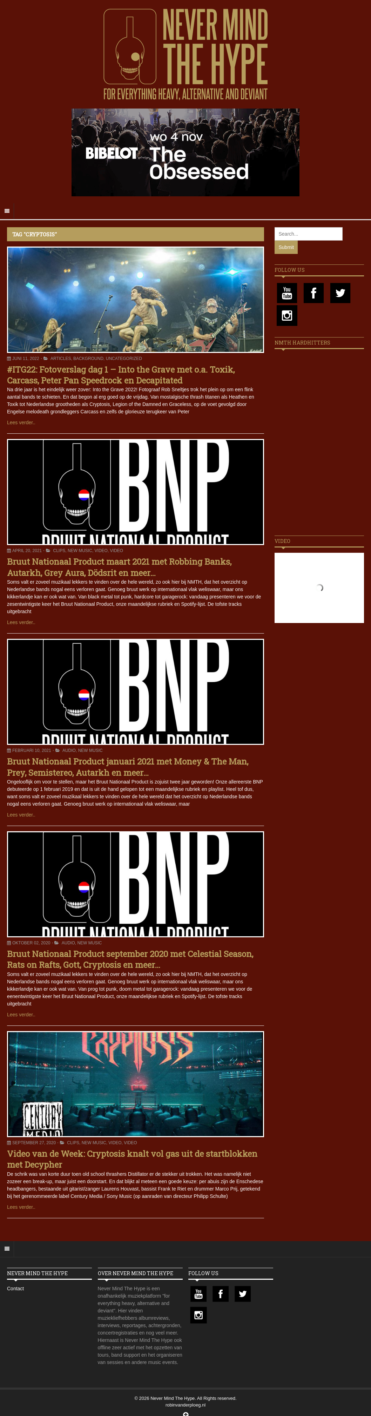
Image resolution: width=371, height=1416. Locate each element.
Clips (59, 550)
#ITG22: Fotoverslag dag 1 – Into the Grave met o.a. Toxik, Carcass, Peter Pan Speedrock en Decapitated (121, 375)
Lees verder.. (21, 422)
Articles (60, 358)
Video (101, 550)
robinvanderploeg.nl (185, 1405)
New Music (80, 550)
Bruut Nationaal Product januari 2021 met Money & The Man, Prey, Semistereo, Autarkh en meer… (127, 767)
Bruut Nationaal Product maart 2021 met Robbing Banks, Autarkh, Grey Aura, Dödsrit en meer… (119, 567)
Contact (15, 1288)
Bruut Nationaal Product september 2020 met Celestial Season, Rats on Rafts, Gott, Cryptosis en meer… (130, 959)
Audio (69, 750)
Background (88, 358)
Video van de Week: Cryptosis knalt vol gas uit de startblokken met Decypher (132, 1159)
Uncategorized (124, 358)
